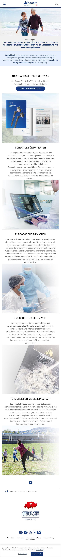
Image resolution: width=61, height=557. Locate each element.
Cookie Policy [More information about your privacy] (39, 550)
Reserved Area (10, 538)
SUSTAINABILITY (32, 491)
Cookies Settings (22, 554)
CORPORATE (22, 491)
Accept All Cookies (37, 554)
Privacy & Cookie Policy (30, 539)
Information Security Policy (33, 538)
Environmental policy (49, 538)
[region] (30, 551)
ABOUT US (13, 491)
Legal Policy (21, 538)
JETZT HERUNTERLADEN (30, 88)
